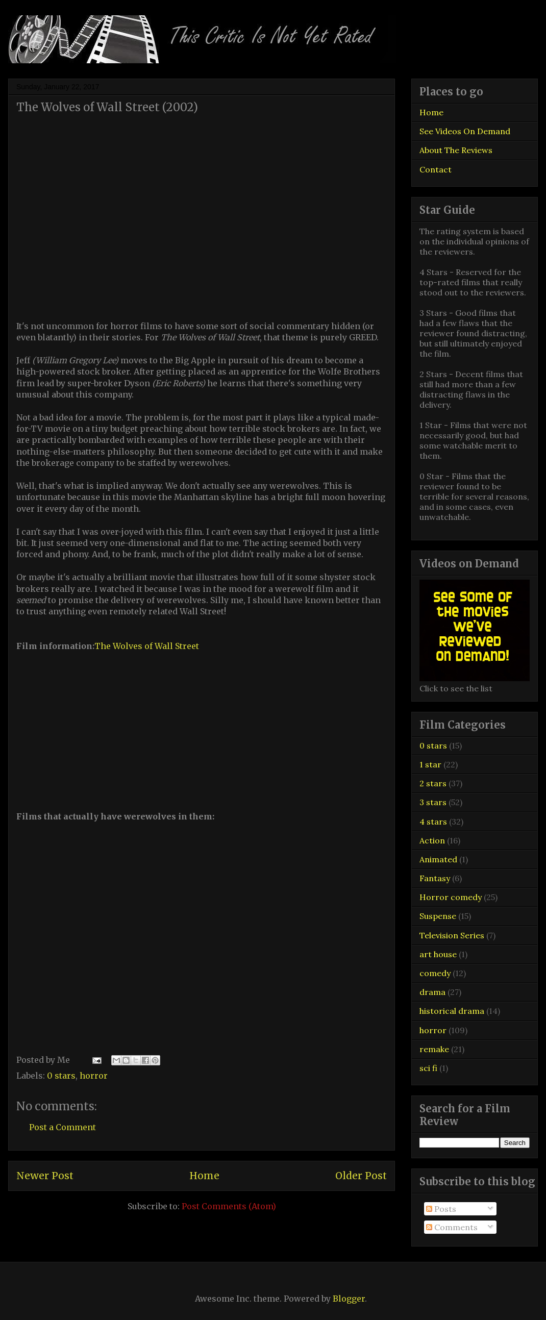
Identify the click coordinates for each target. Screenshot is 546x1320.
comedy (435, 973)
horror (94, 1075)
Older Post (361, 1175)
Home (204, 1175)
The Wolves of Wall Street (146, 646)
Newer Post (44, 1175)
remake (434, 1049)
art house (438, 954)
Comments (452, 1227)
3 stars (432, 802)
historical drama (451, 1011)
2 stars (432, 783)
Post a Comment (62, 1127)
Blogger (349, 1298)
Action (432, 840)
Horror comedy (450, 897)
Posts (441, 1209)
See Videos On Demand (464, 131)
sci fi (428, 1068)
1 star (430, 764)
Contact (435, 169)
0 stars (61, 1075)
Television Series (451, 935)
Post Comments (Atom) (229, 1206)
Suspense (437, 916)
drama (432, 992)
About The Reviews (455, 150)
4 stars (433, 821)
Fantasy (434, 878)
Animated (438, 859)
